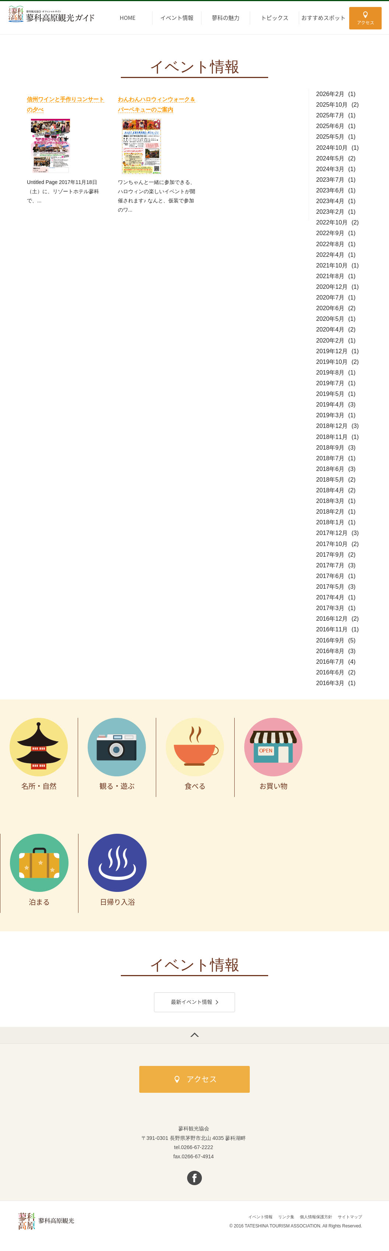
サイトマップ (349, 1218)
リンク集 (280, 1218)
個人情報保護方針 (312, 1218)
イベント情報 (252, 1218)
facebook (194, 1179)
